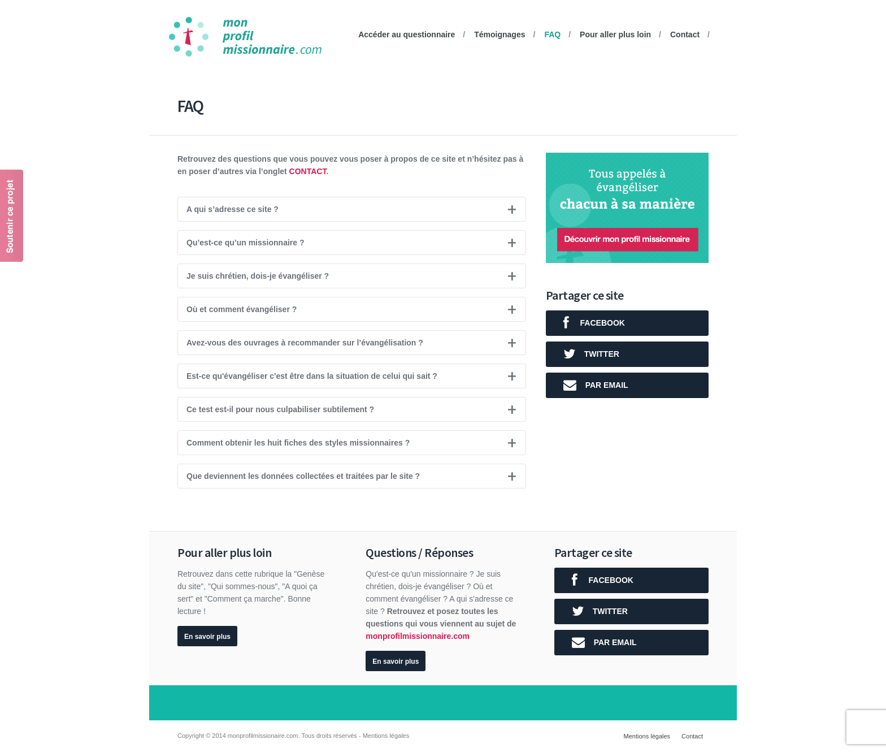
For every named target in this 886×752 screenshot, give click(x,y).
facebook (589, 323)
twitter (586, 354)
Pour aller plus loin (615, 34)
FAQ (552, 34)
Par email (591, 385)
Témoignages (499, 34)
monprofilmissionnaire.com (418, 636)
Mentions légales (647, 736)
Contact (685, 34)
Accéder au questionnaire (406, 34)
